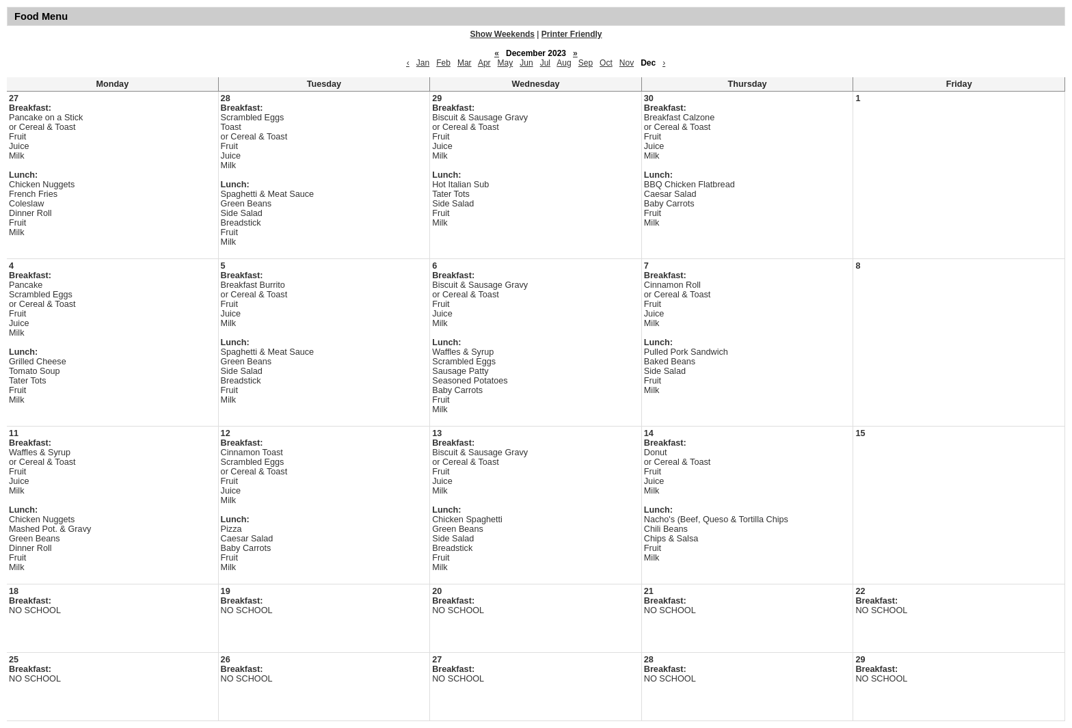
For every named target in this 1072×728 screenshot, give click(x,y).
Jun (526, 63)
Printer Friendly (571, 34)
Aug (564, 63)
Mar (464, 63)
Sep (585, 63)
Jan (422, 63)
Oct (606, 63)
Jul (545, 63)
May (505, 63)
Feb (443, 63)
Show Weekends (502, 34)
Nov (626, 63)
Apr (484, 63)
